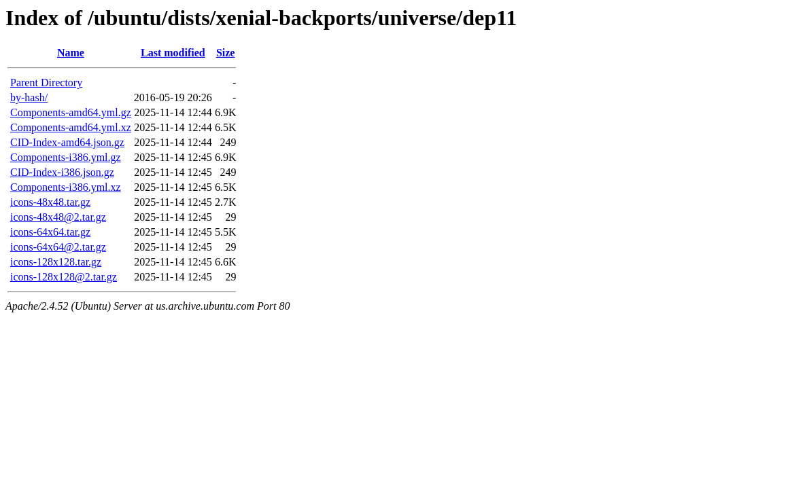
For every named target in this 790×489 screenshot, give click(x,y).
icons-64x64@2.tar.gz (58, 247)
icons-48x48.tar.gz (50, 202)
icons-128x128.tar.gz (55, 262)
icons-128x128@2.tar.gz (63, 277)
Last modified (173, 52)
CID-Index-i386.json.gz (62, 172)
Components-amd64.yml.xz (70, 127)
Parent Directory (46, 82)
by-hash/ (29, 97)
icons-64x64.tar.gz (50, 232)
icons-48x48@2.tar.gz (58, 217)
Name (70, 52)
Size (225, 52)
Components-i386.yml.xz (65, 187)
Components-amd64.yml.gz (70, 112)
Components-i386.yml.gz (65, 157)
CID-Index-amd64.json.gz (67, 142)
